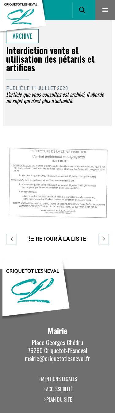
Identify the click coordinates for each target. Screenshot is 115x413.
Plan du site (59, 399)
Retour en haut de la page (101, 269)
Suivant (103, 239)
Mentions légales (59, 379)
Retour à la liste (61, 239)
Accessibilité (59, 389)
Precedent (11, 239)
